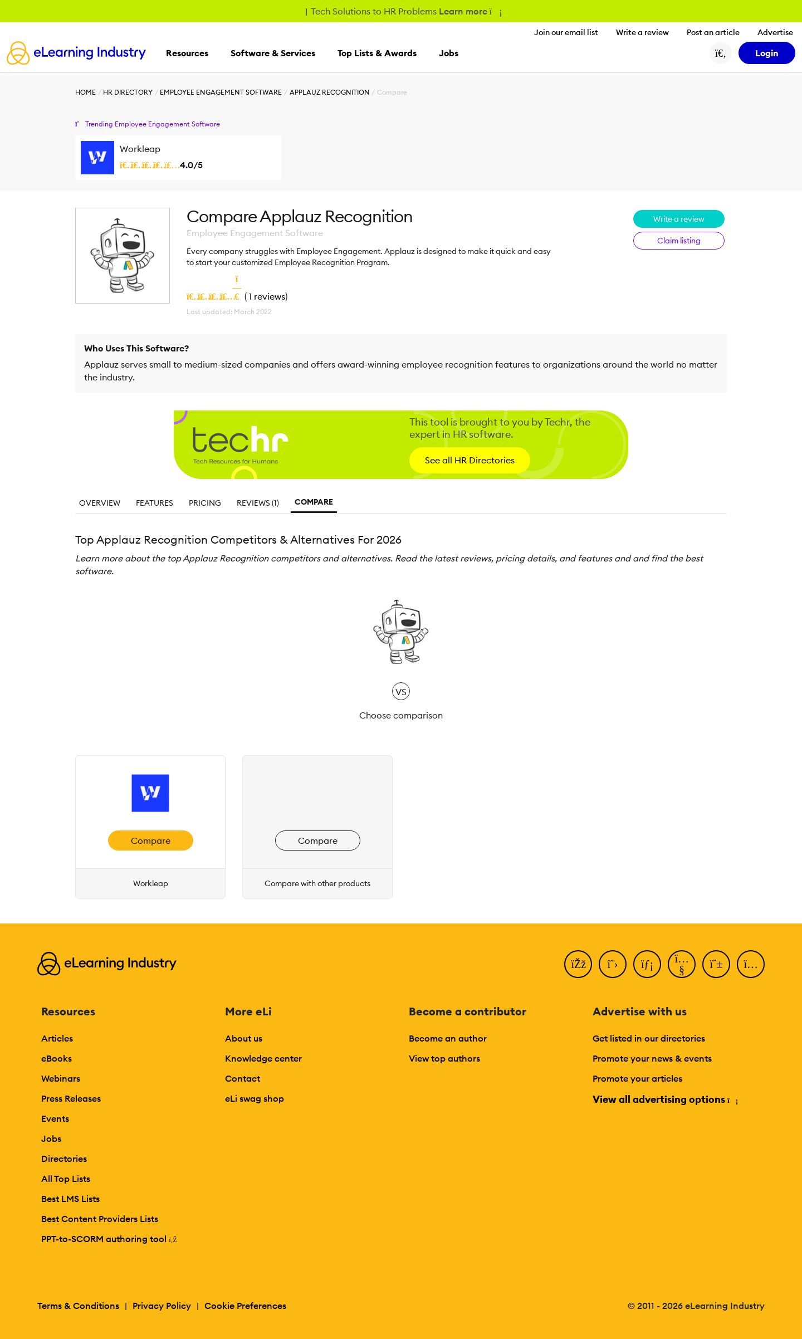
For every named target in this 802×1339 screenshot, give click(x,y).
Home (85, 92)
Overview (99, 503)
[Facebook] (578, 964)
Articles (57, 1038)
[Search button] (721, 53)
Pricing (205, 503)
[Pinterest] (716, 964)
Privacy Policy (162, 1305)
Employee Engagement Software (221, 92)
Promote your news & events (652, 1058)
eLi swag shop (254, 1098)
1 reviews (267, 296)
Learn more (470, 11)
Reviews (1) (258, 503)
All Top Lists (65, 1178)
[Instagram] (751, 964)
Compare (314, 502)
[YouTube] (682, 964)
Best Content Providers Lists (99, 1218)
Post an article (713, 32)
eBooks (56, 1058)
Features (154, 503)
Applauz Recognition (330, 92)
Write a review (642, 32)
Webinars (60, 1078)
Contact (242, 1078)
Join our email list (566, 32)
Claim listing (679, 241)
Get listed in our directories (649, 1038)
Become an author (448, 1038)
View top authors (444, 1058)
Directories (64, 1158)
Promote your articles (637, 1078)
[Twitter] (613, 964)
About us (243, 1038)
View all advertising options (665, 1099)
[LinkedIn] (647, 964)
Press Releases (71, 1098)
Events (55, 1118)
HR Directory (128, 92)
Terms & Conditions (78, 1305)
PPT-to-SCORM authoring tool (109, 1238)
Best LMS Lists (70, 1198)
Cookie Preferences (245, 1305)
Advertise (775, 32)
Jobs (51, 1138)
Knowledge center (263, 1058)
